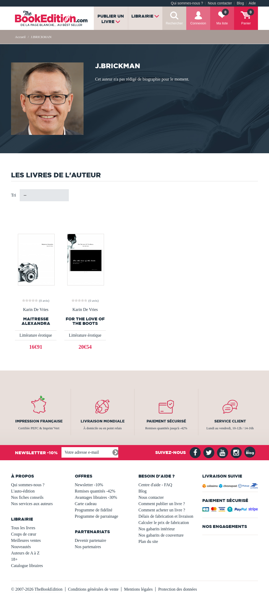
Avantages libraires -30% (96, 497)
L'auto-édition (23, 491)
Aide (252, 3)
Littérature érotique (35, 335)
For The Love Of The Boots (85, 321)
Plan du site (148, 541)
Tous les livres (23, 528)
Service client (230, 421)
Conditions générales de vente (93, 589)
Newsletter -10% (89, 485)
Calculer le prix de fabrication (163, 522)
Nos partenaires (88, 546)
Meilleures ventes (26, 540)
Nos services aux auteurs (32, 503)
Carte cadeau (86, 503)
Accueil (20, 37)
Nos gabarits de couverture (161, 535)
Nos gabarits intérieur (156, 529)
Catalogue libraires (27, 565)
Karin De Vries (36, 310)
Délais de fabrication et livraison (165, 516)
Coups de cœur (23, 534)
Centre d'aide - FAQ (155, 485)
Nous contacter (220, 3)
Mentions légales (138, 589)
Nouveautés (21, 546)
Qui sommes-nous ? (187, 3)
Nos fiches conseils (27, 497)
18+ (14, 559)
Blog (240, 3)
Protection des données (177, 589)
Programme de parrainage (96, 516)
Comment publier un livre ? (161, 503)
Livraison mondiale (103, 421)
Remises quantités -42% (95, 491)
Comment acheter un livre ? (161, 510)
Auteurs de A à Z (25, 553)
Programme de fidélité (93, 510)
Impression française (39, 421)
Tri (13, 195)
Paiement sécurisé (166, 421)
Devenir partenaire (90, 540)
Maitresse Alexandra (36, 321)
